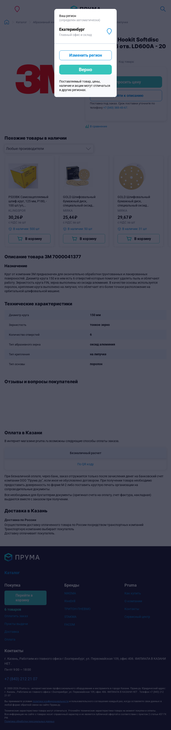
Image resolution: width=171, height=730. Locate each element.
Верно (85, 69)
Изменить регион (85, 55)
